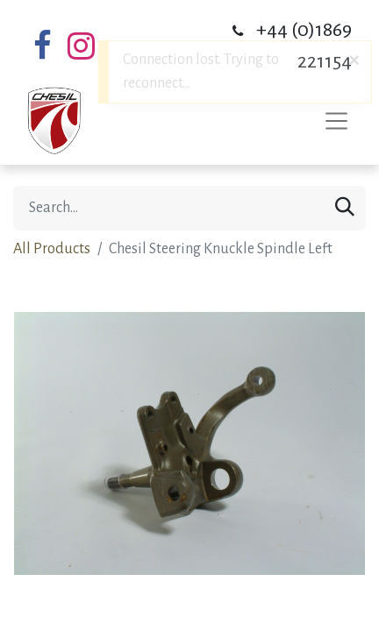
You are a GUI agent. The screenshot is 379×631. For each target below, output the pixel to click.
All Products (51, 249)
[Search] (345, 208)
